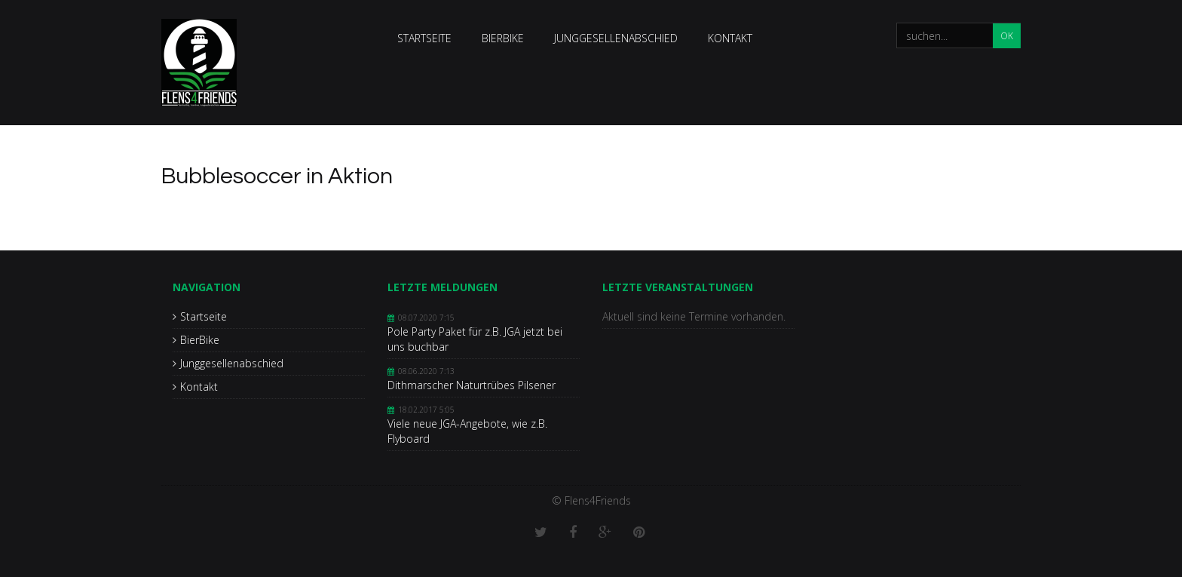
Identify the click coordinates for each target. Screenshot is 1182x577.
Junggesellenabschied (616, 38)
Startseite (424, 38)
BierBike (503, 38)
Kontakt (730, 38)
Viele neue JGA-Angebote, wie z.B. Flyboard (467, 431)
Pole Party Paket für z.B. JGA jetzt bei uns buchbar (474, 339)
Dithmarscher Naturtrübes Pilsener (471, 385)
